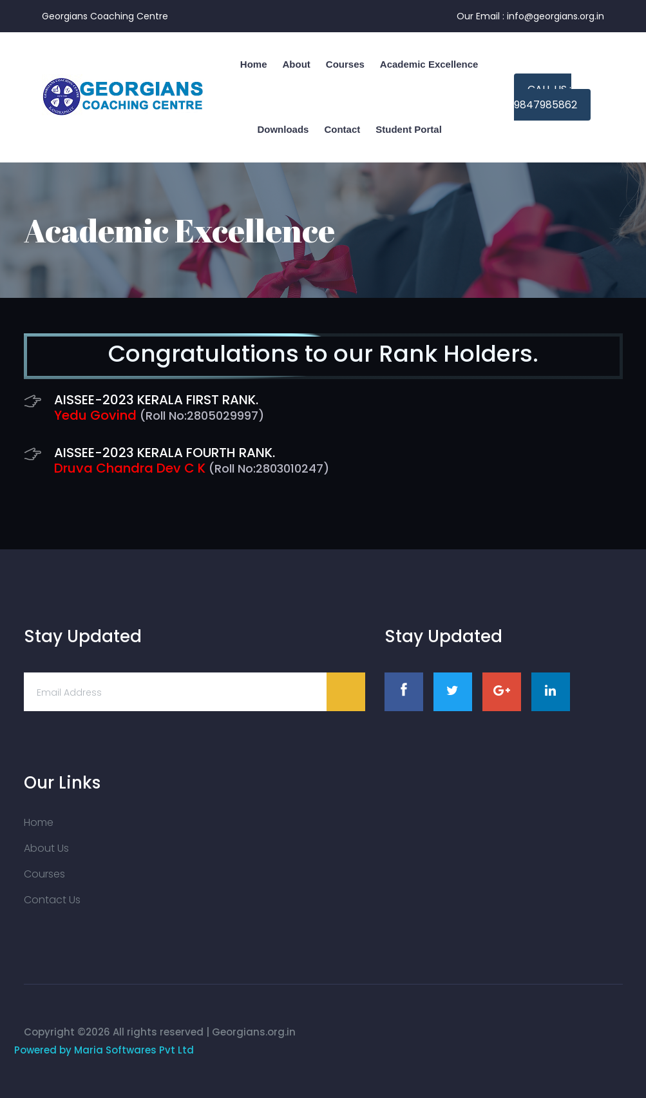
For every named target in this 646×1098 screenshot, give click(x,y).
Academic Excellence (429, 64)
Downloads (283, 129)
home (253, 64)
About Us (46, 848)
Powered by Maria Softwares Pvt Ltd (104, 1050)
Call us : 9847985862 (545, 97)
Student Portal (408, 129)
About (296, 64)
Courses (345, 64)
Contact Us (52, 899)
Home (38, 822)
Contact (342, 129)
